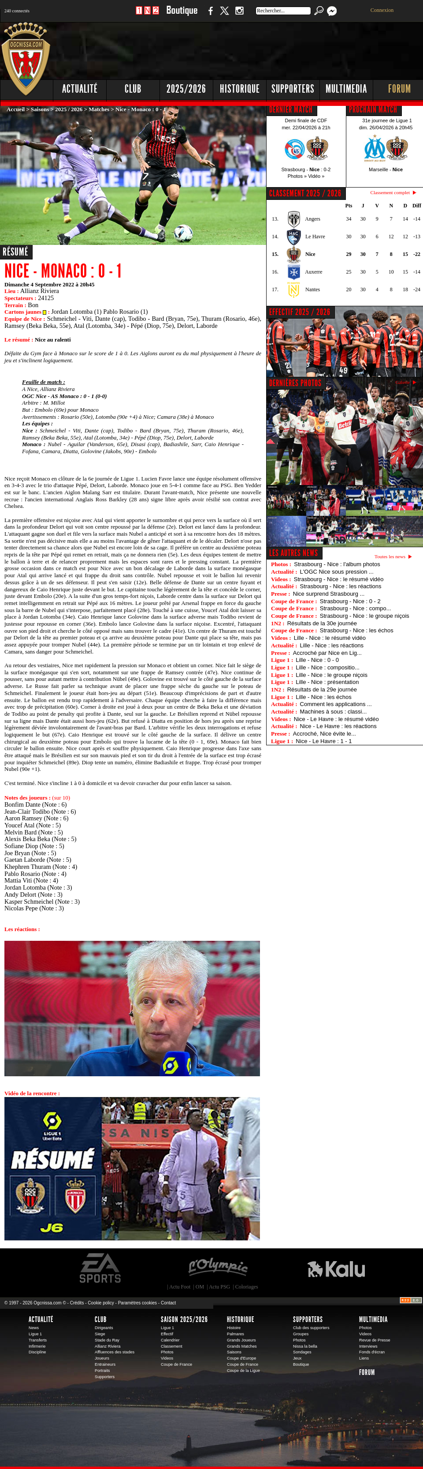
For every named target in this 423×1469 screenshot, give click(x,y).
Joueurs (102, 1358)
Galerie (402, 382)
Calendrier (170, 1340)
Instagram (239, 15)
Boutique (182, 15)
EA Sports (101, 1268)
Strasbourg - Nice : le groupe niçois (364, 615)
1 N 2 (147, 15)
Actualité (80, 89)
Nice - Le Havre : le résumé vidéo (336, 719)
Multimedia (373, 1319)
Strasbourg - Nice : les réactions (341, 586)
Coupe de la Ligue (243, 1370)
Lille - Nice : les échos (323, 697)
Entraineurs (105, 1364)
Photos (167, 1352)
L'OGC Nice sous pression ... (337, 571)
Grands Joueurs (241, 1340)
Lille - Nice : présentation (327, 682)
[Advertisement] (264, 88)
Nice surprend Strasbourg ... (329, 593)
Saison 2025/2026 (184, 1319)
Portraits (102, 1370)
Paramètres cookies (137, 1302)
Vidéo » (316, 176)
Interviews (368, 1346)
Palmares (235, 1334)
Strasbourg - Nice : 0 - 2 (350, 601)
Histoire (234, 1328)
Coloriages (246, 1287)
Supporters (105, 1377)
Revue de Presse (374, 1340)
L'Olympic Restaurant (218, 1268)
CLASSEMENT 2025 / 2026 (305, 193)
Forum (367, 1372)
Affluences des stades (114, 1352)
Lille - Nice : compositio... (328, 667)
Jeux (297, 1358)
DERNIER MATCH (291, 109)
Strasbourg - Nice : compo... (355, 608)
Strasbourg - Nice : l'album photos (337, 564)
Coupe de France (176, 1364)
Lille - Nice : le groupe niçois (331, 675)
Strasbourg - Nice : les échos (356, 630)
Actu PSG (219, 1287)
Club (101, 1319)
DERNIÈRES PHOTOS (295, 383)
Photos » (297, 176)
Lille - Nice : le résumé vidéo (330, 638)
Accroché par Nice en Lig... (327, 653)
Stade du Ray (107, 1340)
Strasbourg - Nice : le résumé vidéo (339, 579)
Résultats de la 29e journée (322, 689)
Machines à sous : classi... (333, 711)
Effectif (167, 1334)
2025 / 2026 (68, 109)
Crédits (77, 1302)
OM (200, 1287)
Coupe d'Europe (241, 1358)
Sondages (302, 1352)
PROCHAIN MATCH (373, 109)
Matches (99, 109)
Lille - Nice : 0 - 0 (317, 660)
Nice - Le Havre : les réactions (338, 726)
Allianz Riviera (107, 1346)
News (34, 1328)
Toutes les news (390, 556)
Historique (240, 1319)
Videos (167, 1358)
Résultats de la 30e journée (322, 623)
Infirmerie (37, 1346)
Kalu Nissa (336, 1268)
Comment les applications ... (336, 704)
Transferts (38, 1340)
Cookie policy (101, 1302)
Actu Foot (179, 1287)
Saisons (40, 109)
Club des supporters (311, 1328)
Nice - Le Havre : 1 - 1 (324, 741)
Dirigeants (104, 1328)
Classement (171, 1346)
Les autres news (293, 553)
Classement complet (390, 192)
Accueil (16, 109)
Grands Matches (242, 1346)
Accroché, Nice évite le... (324, 733)
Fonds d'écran (372, 1352)
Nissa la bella (305, 1346)
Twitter (224, 15)
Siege (100, 1334)
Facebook (209, 15)
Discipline (37, 1352)
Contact (168, 1302)
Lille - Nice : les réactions (332, 645)
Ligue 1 (35, 1334)
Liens (364, 1358)
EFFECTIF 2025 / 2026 (299, 312)
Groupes (300, 1334)
